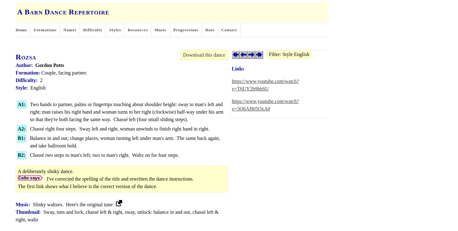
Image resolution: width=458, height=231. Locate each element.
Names (70, 30)
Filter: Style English (289, 54)
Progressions (186, 30)
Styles (115, 30)
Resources (138, 30)
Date (210, 30)
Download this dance (204, 55)
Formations (45, 30)
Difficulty (92, 30)
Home (21, 30)
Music (161, 30)
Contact (229, 30)
